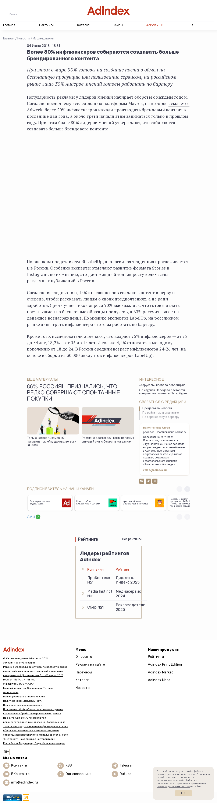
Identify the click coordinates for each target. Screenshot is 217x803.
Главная (8, 38)
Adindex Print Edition (165, 664)
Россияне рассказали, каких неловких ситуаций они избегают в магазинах (108, 440)
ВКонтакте (20, 774)
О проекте (83, 657)
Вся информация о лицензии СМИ (24, 696)
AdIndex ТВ (154, 25)
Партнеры (83, 672)
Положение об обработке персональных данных (33, 709)
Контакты (19, 765)
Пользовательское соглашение (22, 705)
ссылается (178, 103)
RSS (68, 765)
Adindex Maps (159, 680)
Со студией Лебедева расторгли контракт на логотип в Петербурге (163, 392)
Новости (23, 38)
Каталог (82, 680)
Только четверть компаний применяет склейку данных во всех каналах (51, 442)
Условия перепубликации (19, 662)
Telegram (127, 765)
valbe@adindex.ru (155, 470)
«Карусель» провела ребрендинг (162, 385)
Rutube (125, 774)
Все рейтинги (132, 539)
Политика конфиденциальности (22, 700)
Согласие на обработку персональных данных (32, 713)
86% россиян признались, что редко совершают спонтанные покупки (73, 393)
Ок (183, 793)
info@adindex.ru (24, 782)
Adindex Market (160, 672)
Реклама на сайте (90, 664)
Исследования (43, 38)
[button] (187, 489)
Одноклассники (78, 774)
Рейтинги (156, 657)
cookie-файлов (185, 780)
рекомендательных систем (173, 786)
